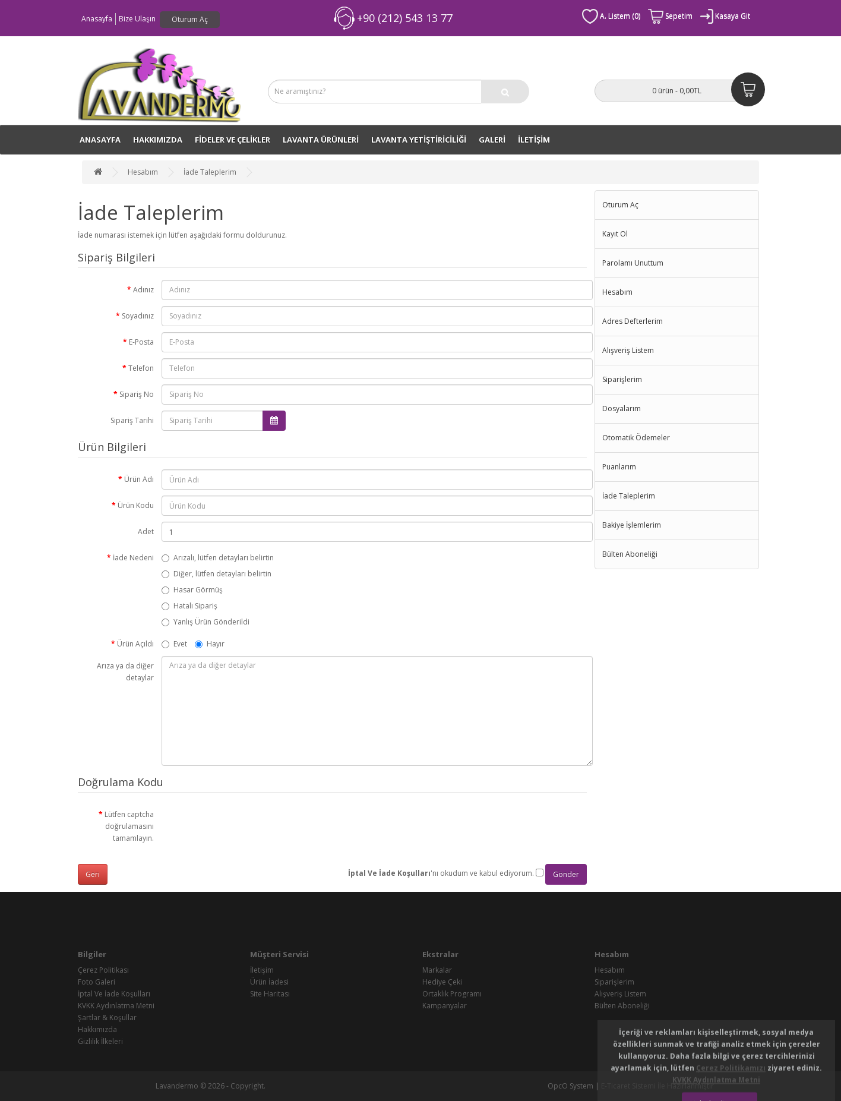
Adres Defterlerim (632, 321)
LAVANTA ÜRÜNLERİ (321, 139)
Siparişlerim (622, 379)
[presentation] (252, 828)
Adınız (143, 290)
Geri (93, 874)
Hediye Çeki (442, 982)
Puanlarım (619, 467)
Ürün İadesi (269, 982)
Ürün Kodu (136, 505)
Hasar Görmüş (192, 590)
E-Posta (141, 342)
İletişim (262, 970)
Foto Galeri (96, 982)
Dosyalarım (621, 408)
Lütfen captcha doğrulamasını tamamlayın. (129, 826)
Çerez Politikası (103, 970)
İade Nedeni (133, 558)
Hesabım (143, 172)
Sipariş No (136, 394)
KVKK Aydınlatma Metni (116, 1006)
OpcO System (570, 1086)
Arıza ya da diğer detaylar (125, 672)
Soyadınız (138, 316)
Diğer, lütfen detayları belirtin (216, 574)
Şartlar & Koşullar (107, 1017)
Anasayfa (96, 19)
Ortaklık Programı (452, 994)
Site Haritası (270, 994)
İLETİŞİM (534, 139)
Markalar (437, 970)
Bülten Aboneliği (629, 554)
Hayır (210, 644)
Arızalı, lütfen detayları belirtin (218, 558)
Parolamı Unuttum (632, 263)
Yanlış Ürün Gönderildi (205, 622)
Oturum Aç (190, 19)
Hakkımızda (157, 139)
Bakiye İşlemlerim (631, 525)
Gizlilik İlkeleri (100, 1041)
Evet (174, 644)
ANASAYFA (100, 139)
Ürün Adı (139, 479)
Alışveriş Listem (628, 350)
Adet (146, 531)
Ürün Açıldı (135, 644)
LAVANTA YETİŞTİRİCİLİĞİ (418, 139)
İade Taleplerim (210, 172)
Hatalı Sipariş (189, 606)
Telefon (141, 368)
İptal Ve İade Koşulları (114, 994)
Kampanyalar (444, 1006)
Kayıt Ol (615, 234)
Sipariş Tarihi (132, 420)
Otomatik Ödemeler (636, 438)
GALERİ (492, 139)
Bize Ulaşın (137, 19)
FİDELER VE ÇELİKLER (232, 139)
